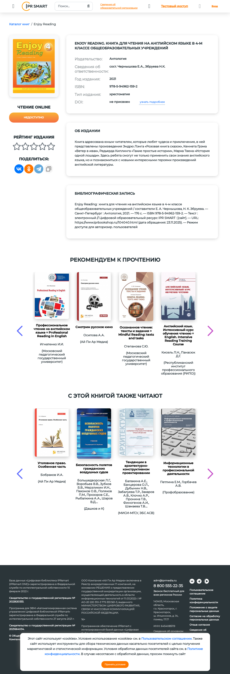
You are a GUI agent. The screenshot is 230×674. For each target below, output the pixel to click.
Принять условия (115, 664)
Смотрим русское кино (94, 327)
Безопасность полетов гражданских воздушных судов (94, 468)
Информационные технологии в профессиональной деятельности (178, 468)
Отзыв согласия (200, 624)
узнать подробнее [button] (152, 102)
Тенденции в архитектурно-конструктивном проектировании (136, 467)
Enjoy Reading (45, 24)
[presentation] (19, 331)
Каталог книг (19, 24)
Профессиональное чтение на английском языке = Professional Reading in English (52, 331)
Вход (215, 6)
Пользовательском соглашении (166, 638)
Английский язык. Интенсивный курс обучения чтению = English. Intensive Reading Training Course (178, 335)
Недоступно (34, 117)
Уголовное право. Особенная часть (52, 464)
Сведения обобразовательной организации (119, 6)
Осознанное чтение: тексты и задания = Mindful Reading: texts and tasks (136, 333)
